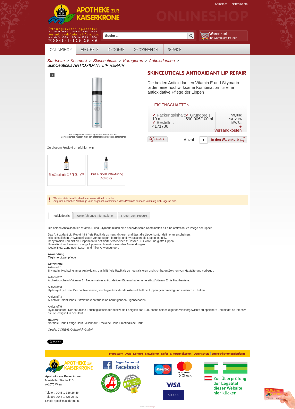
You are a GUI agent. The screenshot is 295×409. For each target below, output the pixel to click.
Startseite (56, 60)
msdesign (151, 407)
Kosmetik (78, 60)
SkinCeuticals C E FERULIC (66, 175)
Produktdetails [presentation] (61, 215)
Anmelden (221, 4)
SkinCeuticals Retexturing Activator (106, 176)
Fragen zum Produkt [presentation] (134, 215)
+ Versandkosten (228, 128)
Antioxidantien (162, 60)
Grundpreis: (201, 115)
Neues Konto (240, 4)
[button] (158, 139)
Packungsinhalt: (171, 115)
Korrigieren (133, 60)
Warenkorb (218, 34)
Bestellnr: (165, 122)
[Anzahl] (203, 140)
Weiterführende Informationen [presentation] (95, 215)
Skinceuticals (105, 60)
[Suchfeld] (148, 35)
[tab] (61, 215)
